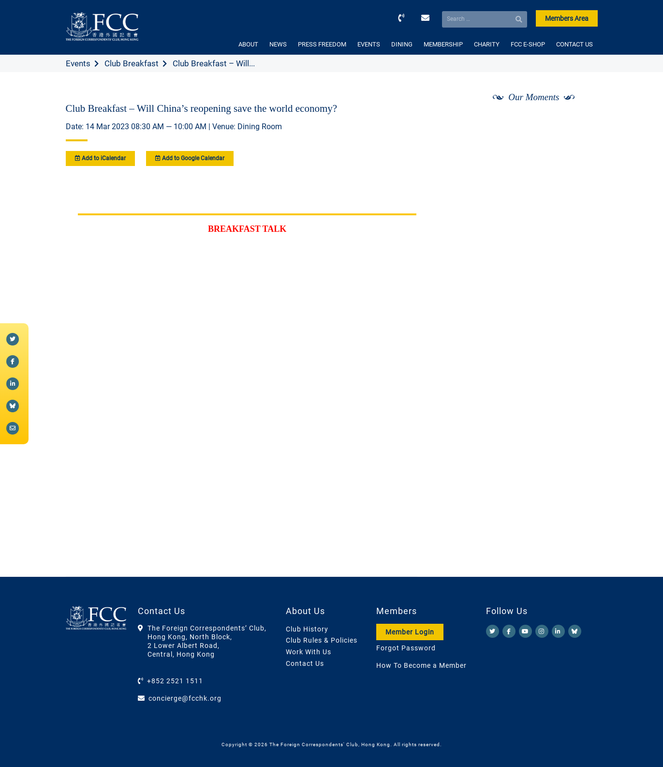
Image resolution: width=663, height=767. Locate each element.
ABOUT (248, 44)
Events (78, 63)
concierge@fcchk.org (184, 698)
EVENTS (368, 44)
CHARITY (487, 44)
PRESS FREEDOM (322, 44)
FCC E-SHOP (528, 44)
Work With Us (308, 652)
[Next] (579, 122)
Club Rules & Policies (321, 640)
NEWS (278, 44)
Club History (307, 629)
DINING (402, 44)
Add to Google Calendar (189, 158)
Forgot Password (406, 648)
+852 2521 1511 (175, 681)
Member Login (409, 632)
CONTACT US (574, 44)
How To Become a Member (421, 665)
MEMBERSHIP (443, 44)
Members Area (567, 18)
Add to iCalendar (100, 158)
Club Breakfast (131, 63)
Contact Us (305, 663)
